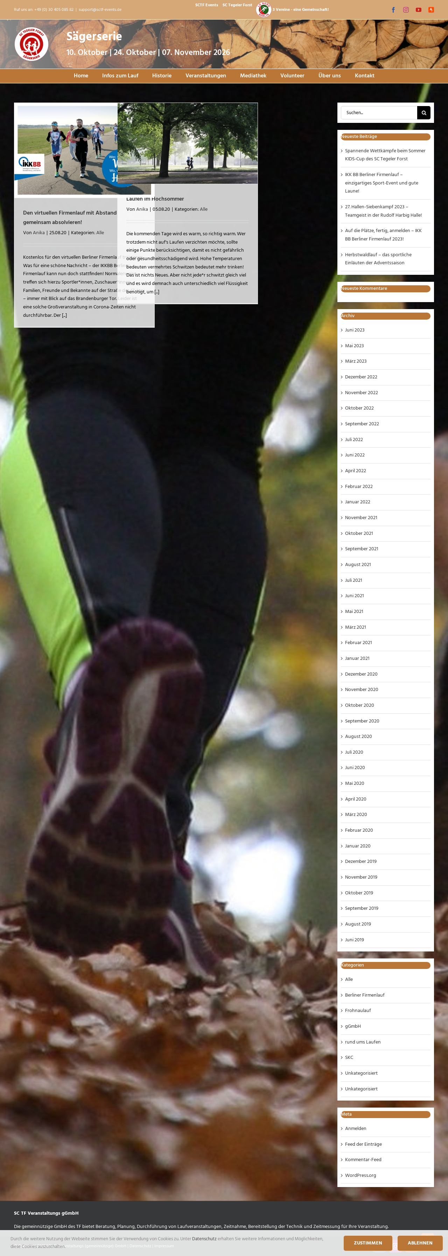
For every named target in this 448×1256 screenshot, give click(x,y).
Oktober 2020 (359, 706)
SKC (349, 1058)
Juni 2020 (355, 768)
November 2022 (361, 393)
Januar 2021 (357, 659)
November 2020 (361, 690)
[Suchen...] (379, 112)
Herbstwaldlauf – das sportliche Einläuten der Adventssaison (378, 259)
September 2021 (361, 549)
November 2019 (361, 877)
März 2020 (356, 815)
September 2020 (362, 721)
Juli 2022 (354, 440)
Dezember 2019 (361, 862)
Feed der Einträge (363, 1144)
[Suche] (423, 112)
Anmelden (355, 1129)
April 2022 (355, 471)
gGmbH (353, 1027)
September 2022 (362, 424)
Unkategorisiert (361, 1073)
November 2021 (361, 518)
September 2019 (361, 909)
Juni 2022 (355, 455)
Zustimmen (368, 1243)
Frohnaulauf (358, 1011)
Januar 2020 (358, 846)
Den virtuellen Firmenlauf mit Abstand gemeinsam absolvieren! (70, 218)
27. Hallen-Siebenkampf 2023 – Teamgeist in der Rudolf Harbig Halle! (383, 211)
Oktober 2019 (359, 893)
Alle (100, 233)
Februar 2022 (359, 487)
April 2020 (355, 799)
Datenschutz (205, 1239)
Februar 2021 (358, 643)
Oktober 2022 (359, 408)
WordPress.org (360, 1176)
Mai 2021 (354, 612)
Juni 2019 (354, 940)
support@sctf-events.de (100, 9)
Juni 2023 (355, 330)
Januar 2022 (357, 502)
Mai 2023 (354, 346)
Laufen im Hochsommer (155, 199)
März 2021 (355, 627)
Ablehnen (420, 1243)
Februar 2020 (359, 830)
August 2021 (358, 565)
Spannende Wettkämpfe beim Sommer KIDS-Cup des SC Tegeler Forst (385, 155)
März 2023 (356, 361)
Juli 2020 (354, 752)
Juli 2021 (353, 581)
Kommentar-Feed (363, 1160)
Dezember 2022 (361, 377)
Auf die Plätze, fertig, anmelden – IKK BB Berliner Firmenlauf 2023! (383, 235)
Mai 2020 (354, 784)
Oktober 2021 (359, 534)
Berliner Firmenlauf (365, 995)
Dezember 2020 (361, 674)
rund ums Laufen (363, 1042)
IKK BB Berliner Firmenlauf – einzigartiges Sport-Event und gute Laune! (381, 183)
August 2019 (358, 924)
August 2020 (358, 737)
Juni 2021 (354, 596)
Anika (39, 233)
